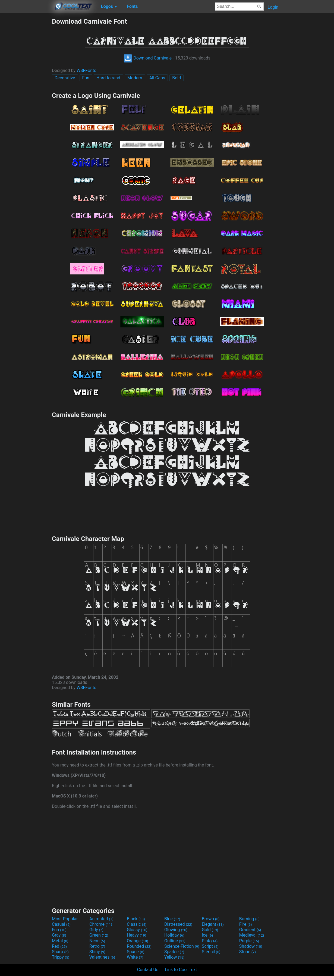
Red (59, 946)
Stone (247, 951)
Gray (59, 935)
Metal (60, 940)
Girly (96, 929)
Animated (101, 918)
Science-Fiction (181, 946)
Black (136, 918)
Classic (136, 924)
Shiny (97, 951)
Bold (176, 77)
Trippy (60, 957)
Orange (137, 940)
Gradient (250, 929)
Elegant (213, 924)
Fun (85, 77)
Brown (210, 918)
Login (273, 7)
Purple (249, 940)
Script (210, 946)
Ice (207, 935)
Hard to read (108, 77)
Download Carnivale (148, 58)
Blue (172, 918)
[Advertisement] (26, 98)
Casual (61, 924)
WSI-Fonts (86, 70)
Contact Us (148, 969)
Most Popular (65, 918)
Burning (249, 918)
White (135, 957)
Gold (210, 929)
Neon (97, 940)
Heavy (136, 935)
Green (98, 935)
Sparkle (174, 951)
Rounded (139, 946)
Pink (210, 940)
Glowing (175, 929)
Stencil (211, 951)
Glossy (137, 929)
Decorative (65, 77)
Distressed (178, 924)
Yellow (174, 957)
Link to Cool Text (181, 969)
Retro (97, 946)
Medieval (251, 935)
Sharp (60, 951)
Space (135, 951)
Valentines (102, 957)
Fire (245, 924)
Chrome (100, 924)
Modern (134, 77)
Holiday (174, 935)
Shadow (250, 946)
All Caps (157, 77)
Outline (174, 940)
